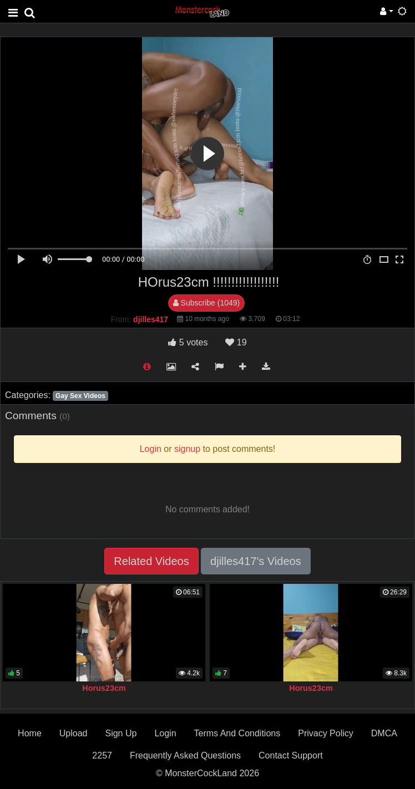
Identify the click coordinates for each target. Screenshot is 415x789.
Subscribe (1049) (206, 302)
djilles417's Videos (255, 561)
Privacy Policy (325, 733)
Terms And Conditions (237, 733)
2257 (102, 755)
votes (188, 342)
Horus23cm (103, 688)
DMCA (384, 733)
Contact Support (291, 755)
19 (235, 342)
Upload (73, 733)
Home (30, 733)
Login (165, 733)
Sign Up (120, 733)
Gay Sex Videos (80, 396)
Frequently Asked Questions (185, 755)
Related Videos (151, 561)
